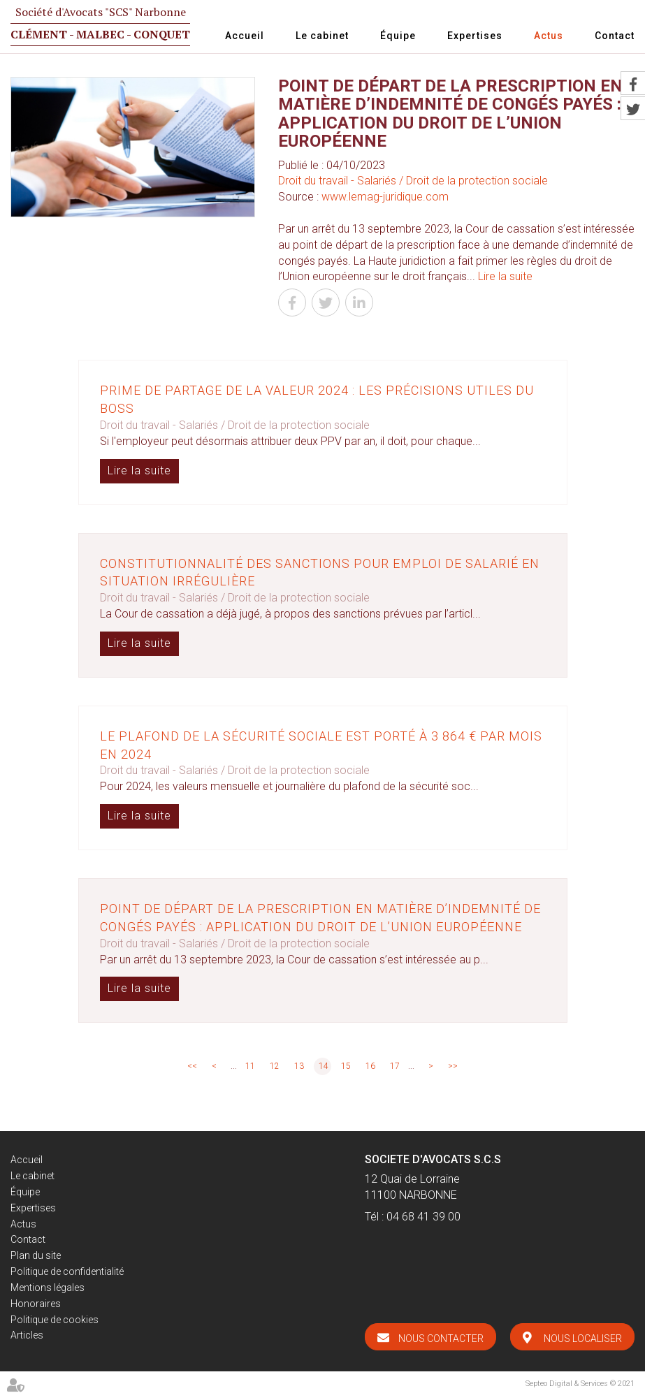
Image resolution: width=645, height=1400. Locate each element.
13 (299, 1066)
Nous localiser (583, 1338)
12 (275, 1066)
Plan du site (35, 1255)
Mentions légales (47, 1287)
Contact (615, 35)
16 (370, 1066)
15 (346, 1066)
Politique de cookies (54, 1319)
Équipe (398, 35)
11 (250, 1066)
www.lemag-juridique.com (385, 196)
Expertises (474, 35)
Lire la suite (505, 276)
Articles (26, 1335)
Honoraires (35, 1303)
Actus (548, 35)
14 (323, 1066)
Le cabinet (322, 35)
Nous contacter (441, 1338)
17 (395, 1066)
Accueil (244, 35)
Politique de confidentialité (67, 1271)
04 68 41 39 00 (423, 1216)
